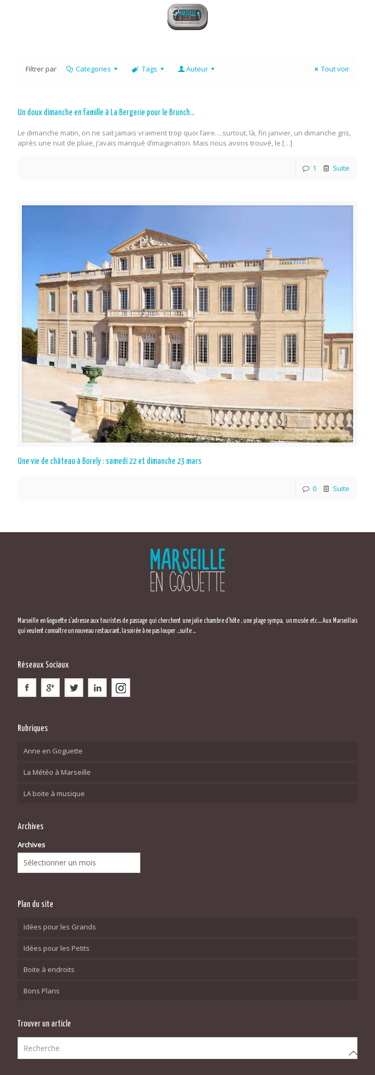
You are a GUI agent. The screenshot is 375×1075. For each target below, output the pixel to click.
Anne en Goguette (53, 751)
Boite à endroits (49, 969)
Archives (31, 844)
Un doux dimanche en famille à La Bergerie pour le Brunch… (106, 113)
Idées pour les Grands (59, 927)
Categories (93, 69)
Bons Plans (41, 991)
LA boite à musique (54, 793)
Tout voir (330, 69)
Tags (148, 69)
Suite (341, 168)
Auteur (197, 69)
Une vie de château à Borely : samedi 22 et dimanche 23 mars (110, 462)
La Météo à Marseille (57, 772)
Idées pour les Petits (56, 948)
